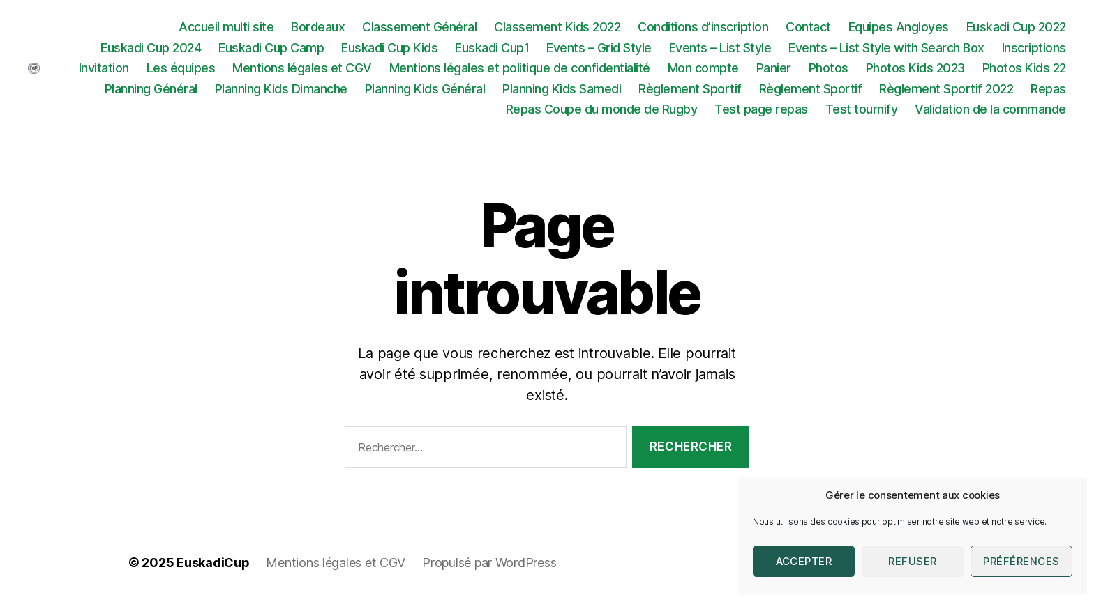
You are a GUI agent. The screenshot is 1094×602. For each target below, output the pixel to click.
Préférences (1021, 561)
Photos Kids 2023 (915, 68)
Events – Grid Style (599, 47)
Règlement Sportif (690, 89)
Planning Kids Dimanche (281, 89)
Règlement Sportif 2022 (946, 89)
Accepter (804, 561)
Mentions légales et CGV (302, 68)
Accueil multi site (226, 27)
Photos (828, 68)
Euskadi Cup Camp (271, 47)
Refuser (912, 561)
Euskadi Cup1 (492, 47)
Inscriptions (1034, 47)
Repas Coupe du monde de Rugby (602, 109)
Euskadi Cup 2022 (1016, 27)
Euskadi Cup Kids (389, 47)
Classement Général (419, 27)
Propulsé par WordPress (489, 562)
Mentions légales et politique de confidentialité (519, 68)
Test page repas (761, 109)
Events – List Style (720, 47)
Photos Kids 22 (1024, 68)
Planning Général (151, 89)
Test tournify (861, 109)
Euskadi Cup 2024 (150, 47)
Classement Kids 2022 (557, 27)
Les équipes (181, 68)
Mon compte (703, 68)
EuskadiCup (213, 562)
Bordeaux (318, 27)
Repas (1048, 89)
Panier (773, 68)
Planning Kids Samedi (561, 89)
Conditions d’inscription (703, 27)
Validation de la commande (990, 109)
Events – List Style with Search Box (886, 47)
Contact (808, 27)
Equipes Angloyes (898, 27)
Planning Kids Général (425, 89)
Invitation (104, 68)
